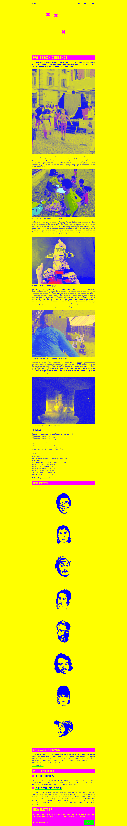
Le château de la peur (48, 788)
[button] (48, 14)
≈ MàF (34, 3)
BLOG (80, 3)
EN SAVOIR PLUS (38, 766)
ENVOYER (89, 822)
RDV (85, 3)
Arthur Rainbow (44, 776)
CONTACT (92, 3)
